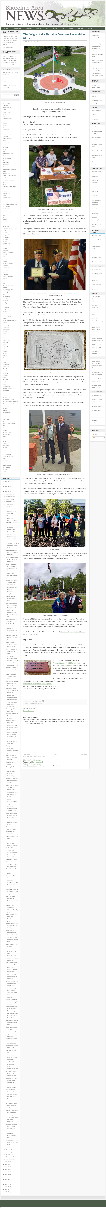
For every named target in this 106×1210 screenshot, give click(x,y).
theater (5, 447)
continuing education (8, 180)
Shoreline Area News (38, 762)
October (8, 499)
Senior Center (6, 112)
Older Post (84, 754)
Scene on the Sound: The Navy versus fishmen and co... (11, 864)
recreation (5, 371)
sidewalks (5, 410)
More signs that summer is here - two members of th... (12, 933)
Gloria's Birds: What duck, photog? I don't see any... (11, 1106)
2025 (6, 484)
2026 (6, 481)
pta (4, 357)
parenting (5, 331)
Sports (71, 28)
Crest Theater (95, 127)
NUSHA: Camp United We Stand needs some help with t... (12, 1113)
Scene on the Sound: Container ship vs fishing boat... (11, 815)
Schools (80, 28)
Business (29, 28)
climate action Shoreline (9, 169)
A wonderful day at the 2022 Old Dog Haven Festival (12, 787)
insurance (5, 278)
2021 (6, 1162)
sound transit (6, 419)
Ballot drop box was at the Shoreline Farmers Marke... (12, 518)
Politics (38, 28)
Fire (63, 28)
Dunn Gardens (7, 107)
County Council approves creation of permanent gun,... (12, 751)
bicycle (5, 125)
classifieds (5, 167)
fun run (5, 232)
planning (5, 338)
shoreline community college (10, 401)
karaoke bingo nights (8, 285)
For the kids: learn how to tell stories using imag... (12, 951)
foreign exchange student (10, 228)
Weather (90, 28)
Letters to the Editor (97, 110)
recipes (5, 368)
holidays (5, 261)
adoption (5, 114)
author (4, 121)
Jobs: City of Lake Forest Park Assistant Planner (11, 843)
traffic (4, 452)
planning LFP (6, 340)
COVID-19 (5, 105)
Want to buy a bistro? (11, 859)
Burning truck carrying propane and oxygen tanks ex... (12, 638)
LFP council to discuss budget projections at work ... (12, 822)
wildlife (4, 471)
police (4, 349)
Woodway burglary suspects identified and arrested (11, 670)
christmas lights (7, 158)
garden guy (6, 237)
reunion (5, 377)
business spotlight (7, 138)
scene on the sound (8, 388)
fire (4, 217)
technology (6, 445)
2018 (6, 1169)
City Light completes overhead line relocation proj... (11, 1041)
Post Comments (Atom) (38, 756)
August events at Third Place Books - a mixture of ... (12, 571)
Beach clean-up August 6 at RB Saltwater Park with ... (12, 757)
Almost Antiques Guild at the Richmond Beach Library (12, 1009)
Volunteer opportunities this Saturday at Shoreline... (12, 794)
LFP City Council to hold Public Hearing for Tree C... (12, 958)
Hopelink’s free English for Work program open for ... (12, 781)
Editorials (94, 114)
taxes (4, 441)
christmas (5, 156)
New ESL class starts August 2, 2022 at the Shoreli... (11, 965)
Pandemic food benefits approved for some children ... (12, 697)
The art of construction (12, 1068)
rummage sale (7, 386)
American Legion (96, 171)
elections (5, 202)
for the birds (6, 226)
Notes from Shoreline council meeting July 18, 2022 (12, 1002)
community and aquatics (9, 175)
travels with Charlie (8, 456)
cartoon (5, 149)
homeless (5, 265)
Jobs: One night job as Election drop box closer (12, 1064)
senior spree (6, 397)
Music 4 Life (95, 191)
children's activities (8, 153)
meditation (5, 300)
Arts (47, 28)
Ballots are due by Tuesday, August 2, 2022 (12, 677)
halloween (5, 250)
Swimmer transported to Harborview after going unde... (12, 741)
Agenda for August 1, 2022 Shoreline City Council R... (12, 690)
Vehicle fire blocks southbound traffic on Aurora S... (11, 976)
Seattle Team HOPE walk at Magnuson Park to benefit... (11, 644)
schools (5, 395)
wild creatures (6, 467)
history (4, 257)
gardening (5, 239)
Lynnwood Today (96, 406)
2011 (6, 1187)
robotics (5, 382)
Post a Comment (28, 711)
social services (7, 415)
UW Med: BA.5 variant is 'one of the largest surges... (12, 892)
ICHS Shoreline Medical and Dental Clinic (97, 299)
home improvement (8, 263)
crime (4, 184)
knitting (5, 287)
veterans (5, 460)
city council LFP (7, 164)
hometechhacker (7, 267)
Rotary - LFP (95, 195)
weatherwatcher (7, 465)
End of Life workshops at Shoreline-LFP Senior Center (12, 1016)
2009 (6, 1192)
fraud (4, 230)
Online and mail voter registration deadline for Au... (12, 939)
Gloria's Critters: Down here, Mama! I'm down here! (12, 511)
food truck (5, 224)
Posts (95, 434)
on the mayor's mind (8, 325)
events (4, 211)
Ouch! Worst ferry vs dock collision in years (11, 651)
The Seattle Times (96, 415)
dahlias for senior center (9, 186)
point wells (6, 346)
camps (4, 140)
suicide (5, 430)
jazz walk (5, 281)
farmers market (7, 213)
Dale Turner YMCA (97, 187)
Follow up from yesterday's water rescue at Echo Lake (12, 658)
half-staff (5, 248)
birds (4, 127)
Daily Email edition (30, 766)
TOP (105, 1207)
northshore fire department (10, 320)
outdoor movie (7, 327)
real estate (6, 366)
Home (6, 28)
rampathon (6, 364)
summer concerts (7, 432)
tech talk (5, 443)
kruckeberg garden (8, 289)
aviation (5, 123)
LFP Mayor (6, 110)
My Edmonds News (97, 395)
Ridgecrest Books (96, 253)
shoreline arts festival (8, 399)
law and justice (7, 292)
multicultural (6, 307)
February (8, 1157)
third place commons (8, 450)
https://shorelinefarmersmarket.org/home (37, 684)
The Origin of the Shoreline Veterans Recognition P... (12, 532)
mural (4, 309)
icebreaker (6, 274)
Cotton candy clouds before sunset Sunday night (11, 855)
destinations (6, 191)
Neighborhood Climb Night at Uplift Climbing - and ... (11, 1126)
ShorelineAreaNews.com (32, 760)
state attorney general (9, 423)
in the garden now (7, 276)
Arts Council (95, 176)
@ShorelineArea (35, 764)
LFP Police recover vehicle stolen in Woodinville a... (11, 539)
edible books (6, 197)
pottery (5, 353)
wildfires (5, 469)
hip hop (5, 254)
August (8, 504)
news (4, 318)
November (9, 496)
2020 (6, 1164)
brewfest (5, 134)
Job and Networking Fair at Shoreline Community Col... (11, 734)
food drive (5, 222)
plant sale (5, 342)
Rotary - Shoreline (96, 209)
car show (5, 147)
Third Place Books (96, 262)
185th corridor (6, 103)
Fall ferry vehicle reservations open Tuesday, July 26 (11, 808)
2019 (6, 1167)
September (9, 501)
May (7, 1149)
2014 (6, 1179)
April (7, 1152)
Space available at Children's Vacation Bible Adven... (12, 1099)
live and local (6, 296)
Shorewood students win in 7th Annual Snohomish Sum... (11, 605)
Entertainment (17, 28)
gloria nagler (6, 243)
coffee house (6, 173)
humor (4, 272)
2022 (6, 491)
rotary (4, 384)
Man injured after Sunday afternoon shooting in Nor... (11, 878)
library (4, 294)
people (4, 336)
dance (4, 189)
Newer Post (26, 754)
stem (4, 425)
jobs (4, 283)
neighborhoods (7, 316)
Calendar (94, 96)
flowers (5, 219)
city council (6, 162)
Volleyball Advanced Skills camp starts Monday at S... (11, 1057)
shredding (5, 408)
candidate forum (7, 143)
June (7, 1147)
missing (5, 303)
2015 (6, 1177)
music (4, 314)
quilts (4, 362)
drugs (4, 195)
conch (4, 178)
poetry (4, 344)
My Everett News (96, 410)
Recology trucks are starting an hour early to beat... (11, 769)
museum (5, 311)
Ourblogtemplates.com (18, 1207)
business (5, 136)
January (8, 1159)
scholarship (6, 390)
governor (5, 246)
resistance (5, 375)
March (8, 1154)
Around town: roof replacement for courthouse (11, 1034)
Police (55, 28)
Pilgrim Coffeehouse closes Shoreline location (97, 63)
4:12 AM (38, 701)
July (7, 506)
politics (5, 351)
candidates (6, 145)
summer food (6, 434)
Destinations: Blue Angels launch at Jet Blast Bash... (12, 626)
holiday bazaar (7, 259)
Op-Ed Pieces (95, 119)
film (4, 215)
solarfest (5, 417)
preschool (5, 355)
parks (4, 333)
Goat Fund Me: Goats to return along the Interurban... (12, 559)
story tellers (6, 428)
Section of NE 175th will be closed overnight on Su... (11, 1080)
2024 (6, 486)
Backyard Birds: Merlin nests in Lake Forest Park (12, 1142)
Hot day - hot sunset (11, 746)
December (9, 494)
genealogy (5, 241)
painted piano (6, 329)
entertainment (6, 206)
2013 (6, 1182)
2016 (6, 1174)
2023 (6, 489)
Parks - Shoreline (96, 284)
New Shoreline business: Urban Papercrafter (96, 38)
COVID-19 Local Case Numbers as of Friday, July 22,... (12, 885)
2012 (6, 1184)
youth (4, 474)
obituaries (5, 322)
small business (7, 412)
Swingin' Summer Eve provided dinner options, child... (12, 983)
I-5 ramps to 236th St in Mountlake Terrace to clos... (12, 546)
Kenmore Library (96, 235)
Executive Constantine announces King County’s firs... (12, 684)
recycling (5, 373)
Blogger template (3, 1207)
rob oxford (5, 379)
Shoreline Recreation (97, 151)
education (5, 200)
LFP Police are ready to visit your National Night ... (12, 727)
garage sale (6, 235)
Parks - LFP (95, 280)
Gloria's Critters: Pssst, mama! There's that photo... (12, 871)
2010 (6, 1189)
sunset (4, 436)
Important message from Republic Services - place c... (12, 990)
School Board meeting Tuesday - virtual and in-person (12, 582)
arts (4, 116)
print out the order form (64, 666)
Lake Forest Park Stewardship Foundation (96, 202)
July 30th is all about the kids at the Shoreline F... (11, 704)
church (4, 160)
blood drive (6, 129)
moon (4, 305)
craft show (5, 182)
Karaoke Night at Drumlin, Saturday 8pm (11, 598)
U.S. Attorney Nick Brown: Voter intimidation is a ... (11, 1073)
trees (4, 458)
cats (4, 151)
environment (6, 208)
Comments (96, 438)
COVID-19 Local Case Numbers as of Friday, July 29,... (12, 525)
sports (4, 421)
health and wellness (8, 252)
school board (6, 393)
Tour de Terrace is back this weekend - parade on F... (12, 1119)
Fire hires (8, 799)
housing (5, 270)
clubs (4, 171)
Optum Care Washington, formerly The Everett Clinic (97, 321)
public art (5, 360)
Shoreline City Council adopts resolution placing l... (12, 1022)
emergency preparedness (10, 204)
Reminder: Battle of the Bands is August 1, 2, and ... (12, 716)
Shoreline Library (96, 257)
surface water (6, 439)
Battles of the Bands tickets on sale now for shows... (12, 552)
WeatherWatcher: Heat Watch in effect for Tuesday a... (12, 926)
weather (5, 463)
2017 (6, 1172)
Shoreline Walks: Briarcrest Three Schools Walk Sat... (12, 1092)
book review (6, 132)
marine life (5, 298)
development (6, 193)
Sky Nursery (95, 289)
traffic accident (7, 454)
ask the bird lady (7, 118)
